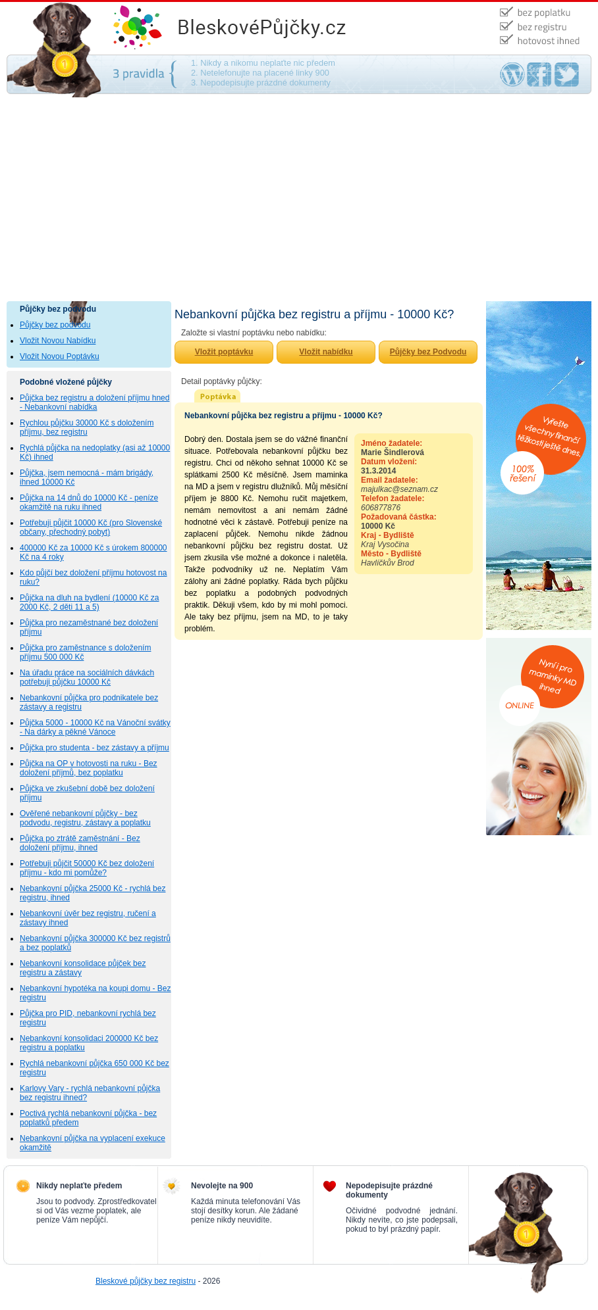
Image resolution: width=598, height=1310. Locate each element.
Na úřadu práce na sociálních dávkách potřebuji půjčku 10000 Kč (87, 677)
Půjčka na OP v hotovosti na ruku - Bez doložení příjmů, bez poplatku (88, 768)
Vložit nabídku (325, 351)
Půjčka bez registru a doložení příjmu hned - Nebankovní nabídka (94, 402)
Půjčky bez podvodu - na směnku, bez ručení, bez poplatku (276, 28)
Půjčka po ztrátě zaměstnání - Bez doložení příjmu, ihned (80, 843)
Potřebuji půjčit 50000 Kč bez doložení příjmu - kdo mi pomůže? (87, 868)
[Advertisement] (299, 202)
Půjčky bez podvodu (55, 324)
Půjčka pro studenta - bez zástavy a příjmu (94, 747)
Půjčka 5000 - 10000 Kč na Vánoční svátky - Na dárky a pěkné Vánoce (95, 727)
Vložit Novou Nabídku (57, 340)
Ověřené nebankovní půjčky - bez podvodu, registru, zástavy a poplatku (85, 818)
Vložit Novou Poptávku (59, 356)
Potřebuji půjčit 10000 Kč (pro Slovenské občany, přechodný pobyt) (91, 527)
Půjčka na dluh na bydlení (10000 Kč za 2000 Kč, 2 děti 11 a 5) (89, 602)
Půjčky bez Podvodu (428, 351)
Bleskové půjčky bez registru (145, 1281)
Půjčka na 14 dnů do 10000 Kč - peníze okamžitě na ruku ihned (89, 502)
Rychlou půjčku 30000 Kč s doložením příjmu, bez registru (86, 427)
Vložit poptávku (224, 351)
